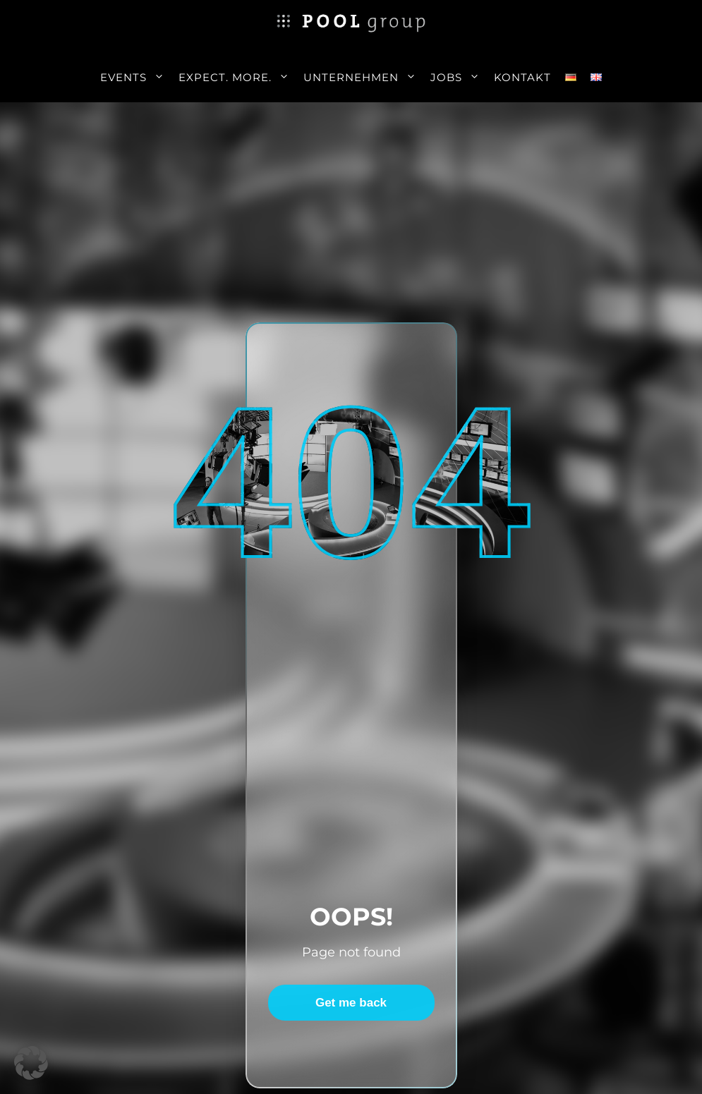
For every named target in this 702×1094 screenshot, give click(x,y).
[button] (31, 1063)
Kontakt (522, 77)
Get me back (351, 1002)
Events (135, 77)
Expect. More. (237, 77)
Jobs (458, 77)
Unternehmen (363, 77)
